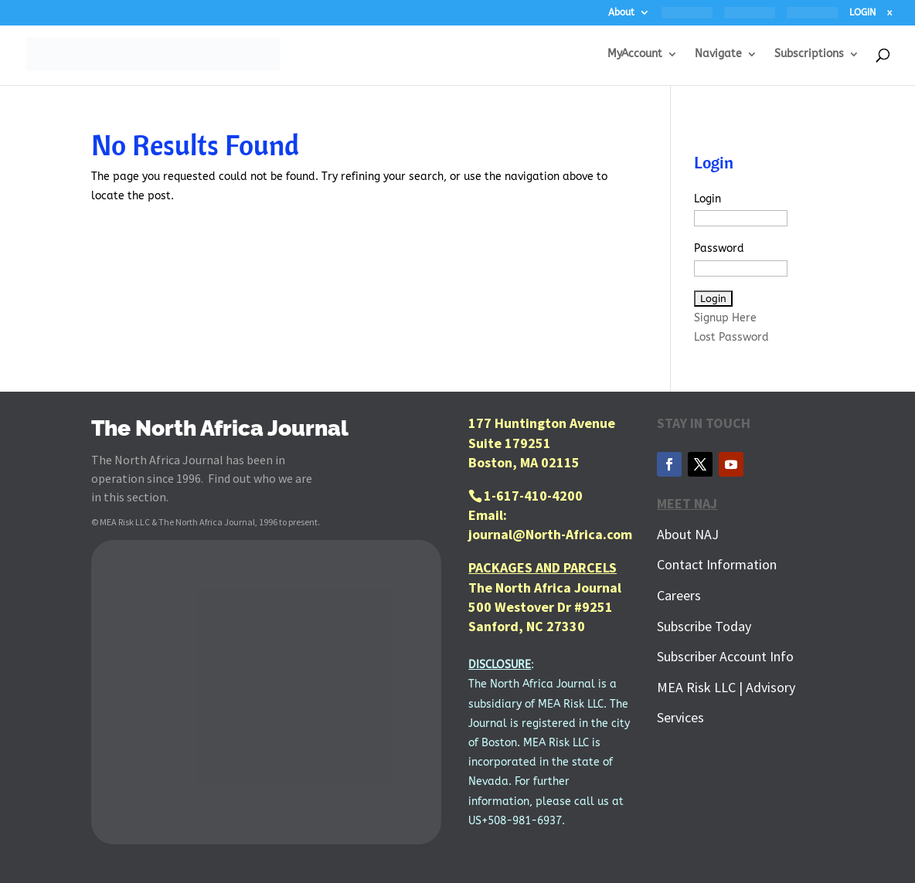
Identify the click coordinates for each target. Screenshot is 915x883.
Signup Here (725, 317)
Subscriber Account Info (725, 656)
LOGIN (862, 13)
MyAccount (634, 54)
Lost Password (731, 337)
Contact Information (717, 564)
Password (719, 248)
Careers (679, 595)
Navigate (718, 54)
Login (707, 198)
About (621, 13)
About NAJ (688, 534)
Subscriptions (809, 54)
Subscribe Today (704, 626)
